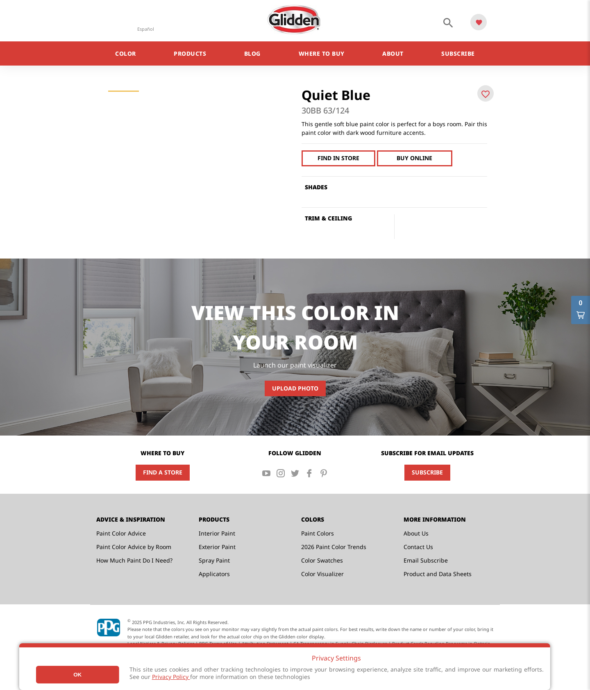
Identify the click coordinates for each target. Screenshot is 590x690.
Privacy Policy (171, 677)
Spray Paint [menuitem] (214, 560)
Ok (77, 675)
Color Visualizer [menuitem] (322, 574)
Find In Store (338, 158)
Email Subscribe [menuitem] (426, 560)
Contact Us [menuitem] (418, 547)
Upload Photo (295, 388)
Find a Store (162, 472)
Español (145, 29)
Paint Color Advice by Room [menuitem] (133, 547)
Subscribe (427, 472)
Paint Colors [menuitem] (317, 533)
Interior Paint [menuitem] (217, 533)
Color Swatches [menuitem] (322, 560)
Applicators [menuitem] (214, 574)
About (393, 53)
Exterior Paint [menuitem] (217, 547)
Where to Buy (322, 53)
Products (190, 53)
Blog (252, 53)
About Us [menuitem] (416, 533)
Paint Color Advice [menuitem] (121, 533)
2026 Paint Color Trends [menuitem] (333, 547)
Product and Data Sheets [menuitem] (438, 574)
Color (125, 53)
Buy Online (413, 158)
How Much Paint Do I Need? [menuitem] (134, 560)
